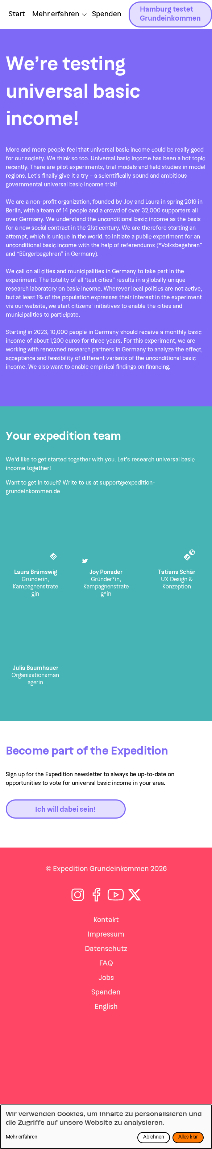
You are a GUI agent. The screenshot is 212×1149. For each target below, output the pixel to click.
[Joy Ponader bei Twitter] (84, 562)
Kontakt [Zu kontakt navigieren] (106, 920)
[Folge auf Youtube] (115, 894)
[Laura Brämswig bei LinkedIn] (54, 557)
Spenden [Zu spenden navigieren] (106, 992)
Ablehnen (153, 1137)
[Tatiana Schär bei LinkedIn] (188, 558)
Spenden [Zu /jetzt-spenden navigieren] (106, 14)
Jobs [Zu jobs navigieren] (106, 978)
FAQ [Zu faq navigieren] (106, 963)
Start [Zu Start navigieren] (17, 14)
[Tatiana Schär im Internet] (193, 553)
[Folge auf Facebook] (96, 894)
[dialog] (106, 1126)
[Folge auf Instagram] (77, 894)
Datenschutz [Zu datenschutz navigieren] (106, 949)
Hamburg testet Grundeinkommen (170, 14)
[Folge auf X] (134, 894)
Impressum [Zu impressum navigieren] (106, 934)
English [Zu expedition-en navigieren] (106, 1007)
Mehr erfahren (21, 1137)
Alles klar (188, 1137)
